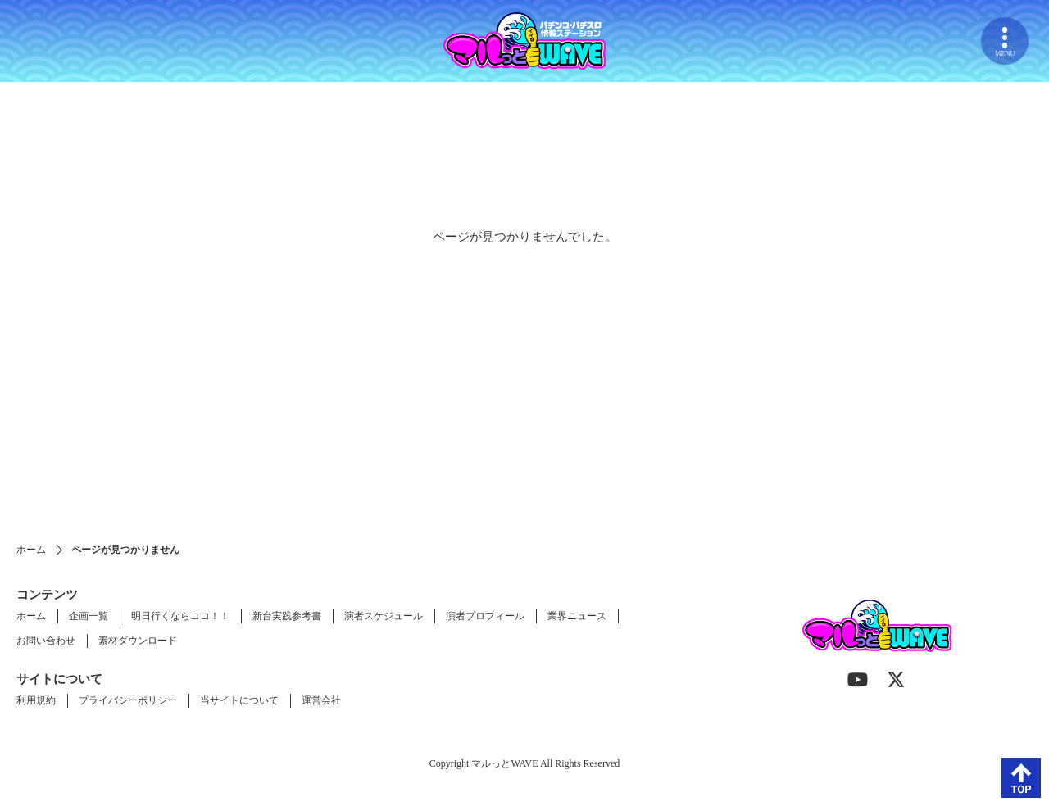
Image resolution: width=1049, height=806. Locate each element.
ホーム (31, 549)
